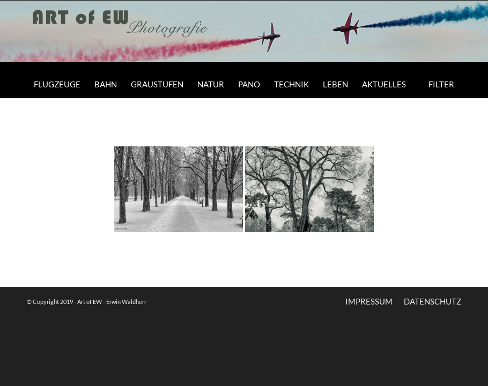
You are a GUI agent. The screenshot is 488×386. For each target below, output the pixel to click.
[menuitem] (57, 84)
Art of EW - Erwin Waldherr (111, 301)
